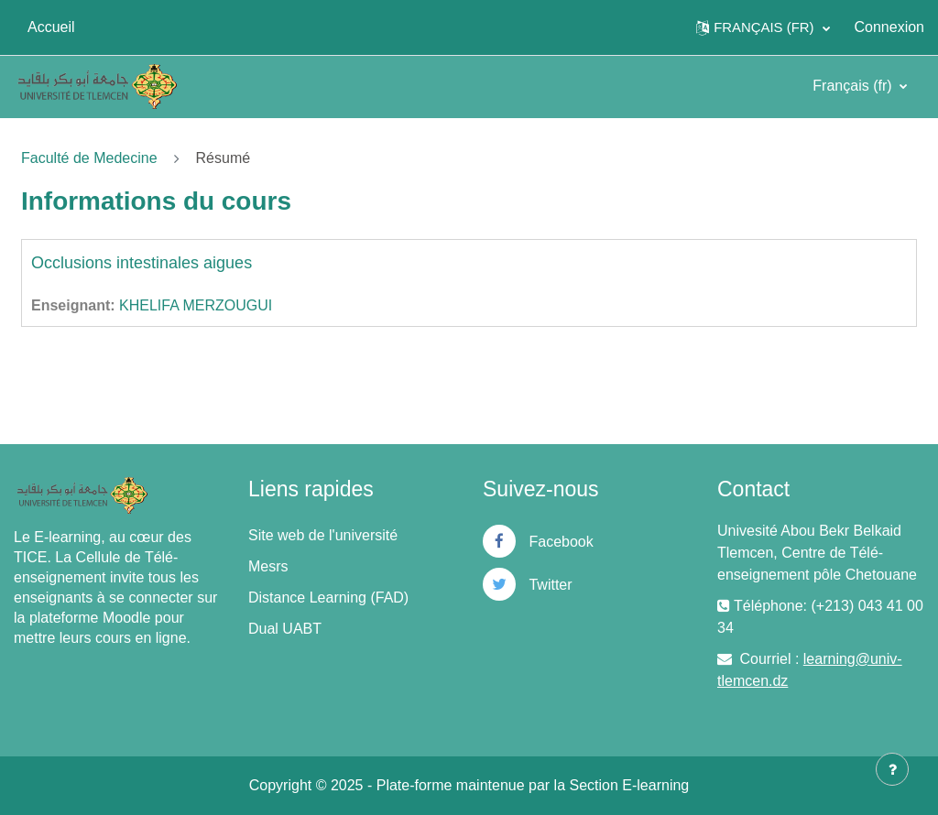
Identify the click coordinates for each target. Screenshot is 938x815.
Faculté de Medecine (89, 158)
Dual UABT (285, 628)
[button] (762, 27)
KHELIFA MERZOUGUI (195, 305)
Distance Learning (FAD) (328, 597)
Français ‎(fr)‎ (854, 85)
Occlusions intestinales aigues (141, 263)
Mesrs (268, 566)
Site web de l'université (323, 535)
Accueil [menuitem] (51, 27)
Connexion (890, 27)
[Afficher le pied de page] (892, 769)
